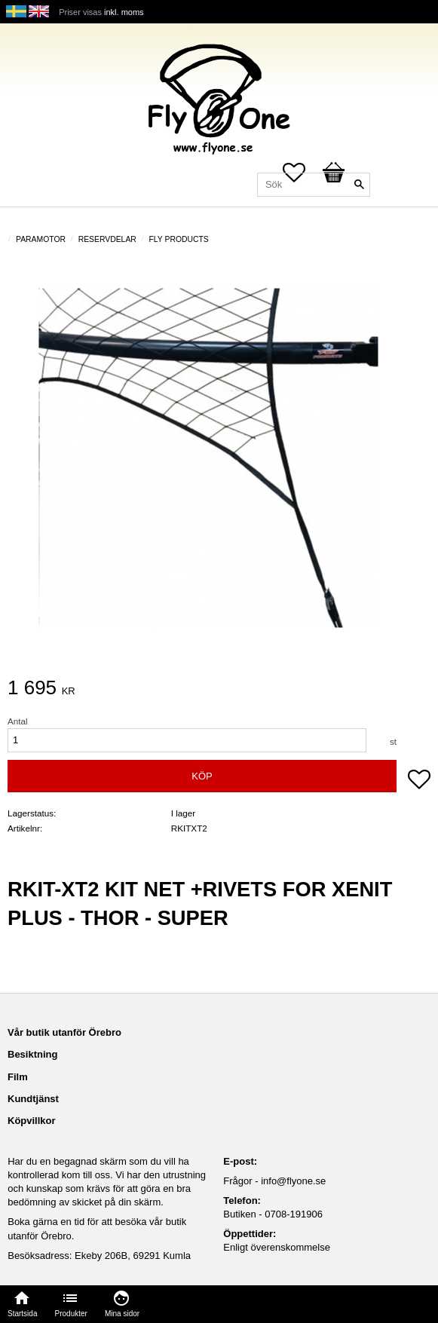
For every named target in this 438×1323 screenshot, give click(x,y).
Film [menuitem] (18, 1077)
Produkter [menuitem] (71, 1313)
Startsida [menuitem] (22, 1313)
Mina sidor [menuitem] (122, 1313)
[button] (419, 781)
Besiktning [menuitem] (32, 1054)
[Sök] (359, 184)
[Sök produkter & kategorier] (313, 185)
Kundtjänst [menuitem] (33, 1098)
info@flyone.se (293, 1181)
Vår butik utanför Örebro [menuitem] (64, 1032)
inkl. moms (124, 12)
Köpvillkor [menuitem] (32, 1120)
